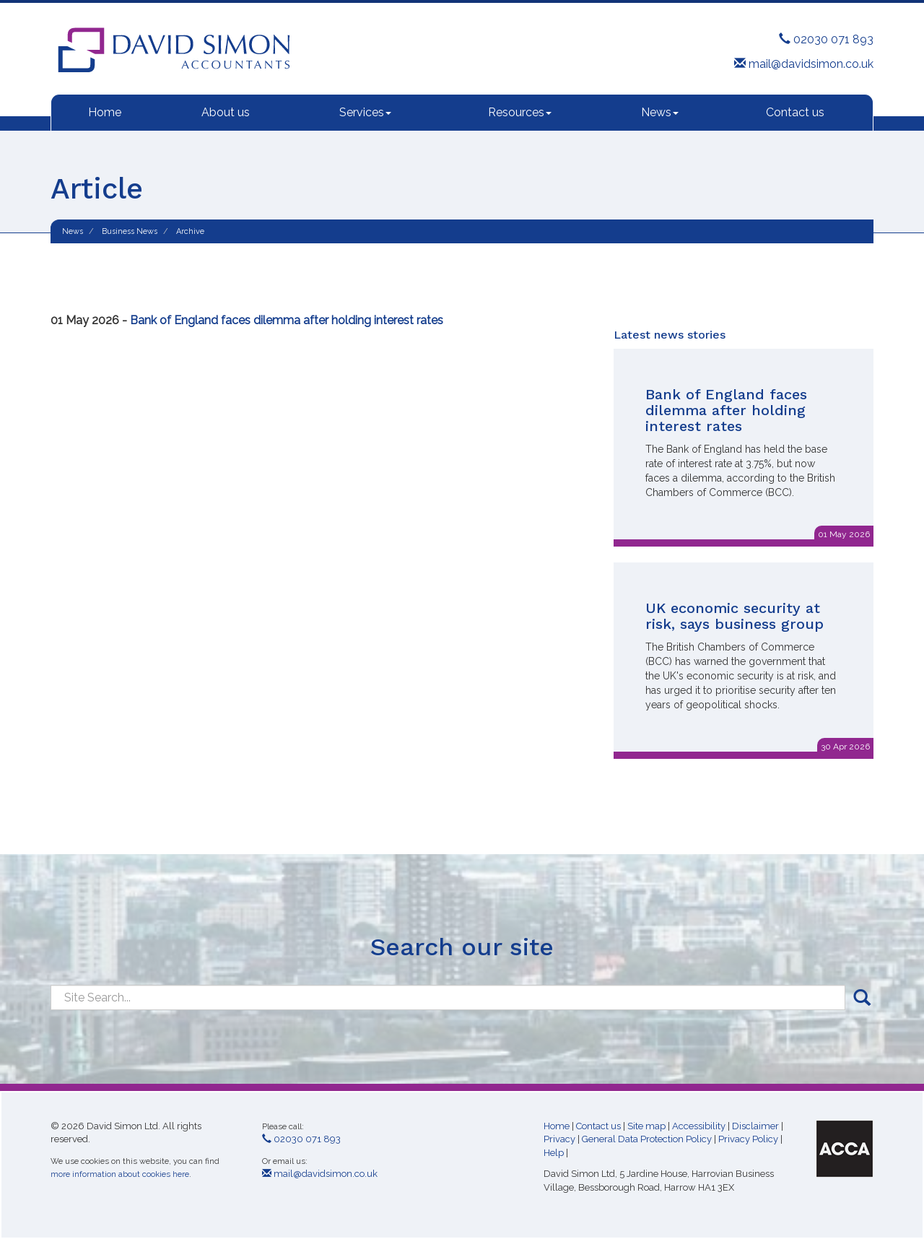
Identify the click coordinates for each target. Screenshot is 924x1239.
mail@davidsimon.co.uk (803, 64)
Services (365, 112)
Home (104, 112)
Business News (129, 231)
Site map (646, 1126)
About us (225, 112)
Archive (190, 231)
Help (554, 1152)
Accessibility (698, 1126)
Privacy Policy (748, 1139)
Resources (520, 112)
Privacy (559, 1139)
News (660, 112)
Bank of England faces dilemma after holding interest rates (286, 320)
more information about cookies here (120, 1174)
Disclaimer (755, 1126)
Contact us (795, 112)
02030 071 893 (826, 39)
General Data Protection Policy (647, 1139)
